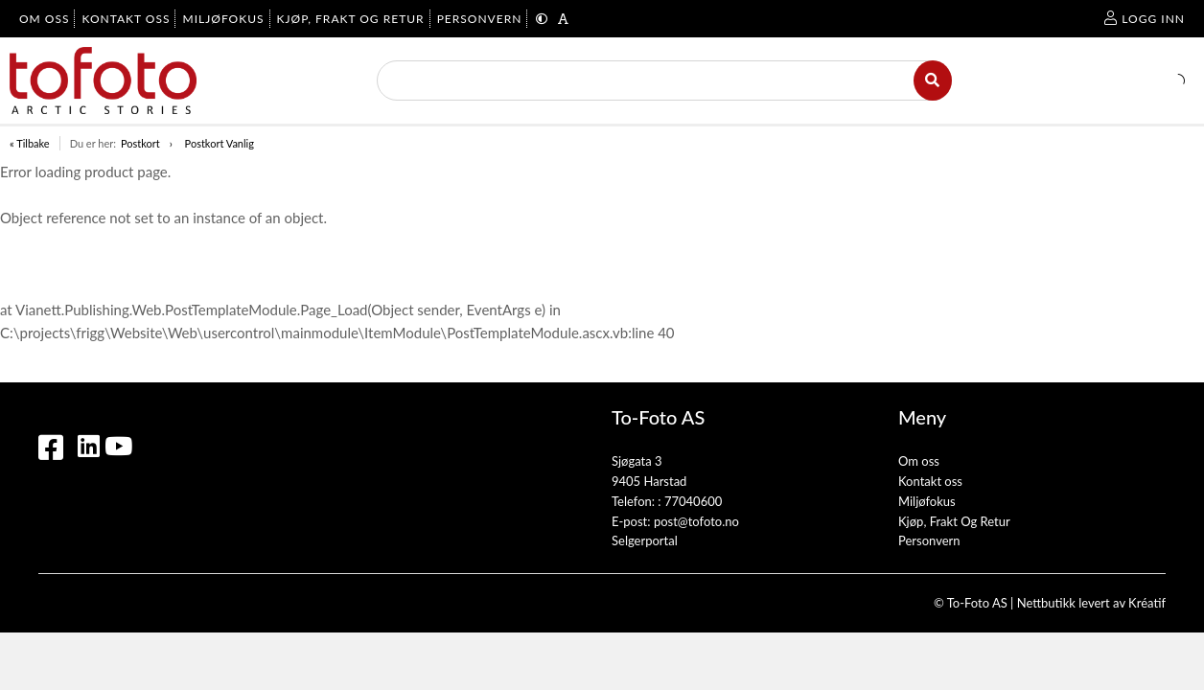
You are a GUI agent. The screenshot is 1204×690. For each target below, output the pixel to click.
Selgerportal (645, 540)
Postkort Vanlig (219, 143)
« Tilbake (30, 143)
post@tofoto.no (696, 521)
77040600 (693, 501)
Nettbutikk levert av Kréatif (1091, 602)
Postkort (140, 143)
